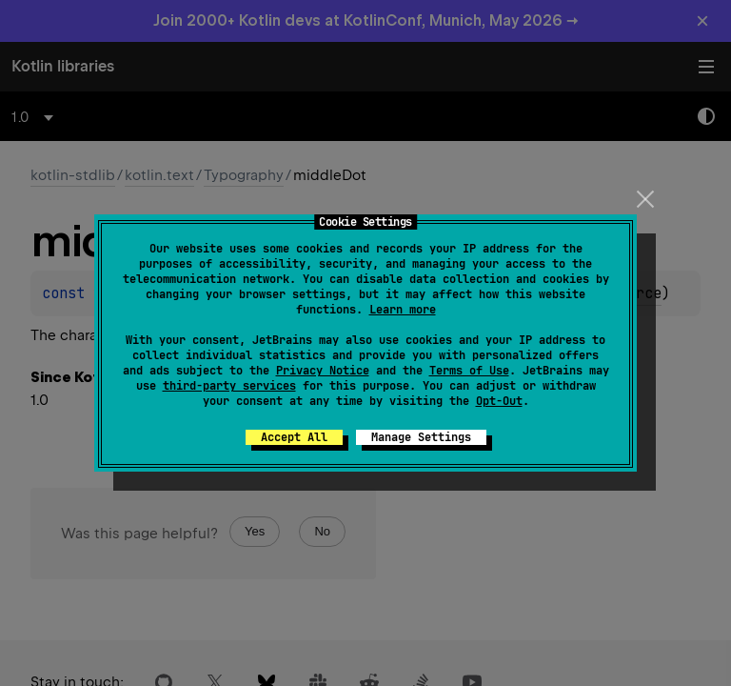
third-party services (229, 385)
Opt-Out (499, 401)
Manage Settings (421, 437)
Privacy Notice (322, 370)
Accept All (294, 437)
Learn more (402, 309)
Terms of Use (469, 370)
